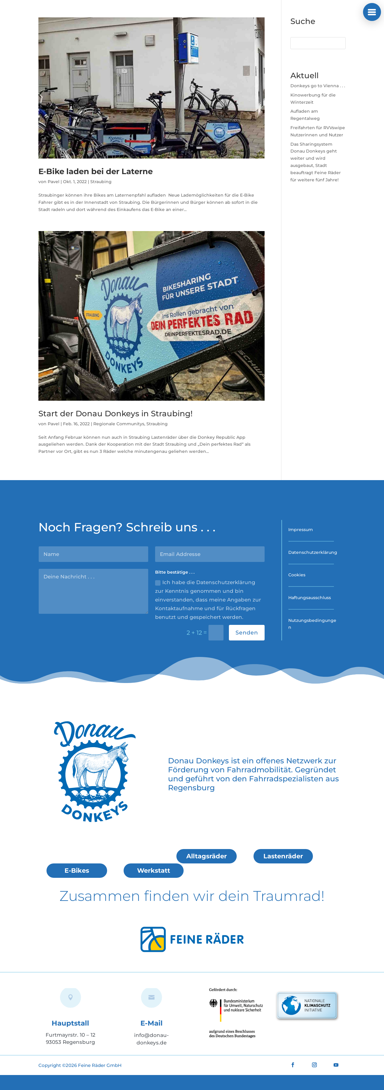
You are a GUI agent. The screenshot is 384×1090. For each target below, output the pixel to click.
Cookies (296, 575)
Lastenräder (283, 856)
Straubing (101, 181)
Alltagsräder (206, 856)
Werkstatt (153, 870)
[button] (372, 12)
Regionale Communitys (118, 423)
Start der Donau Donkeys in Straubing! (115, 413)
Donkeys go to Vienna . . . (317, 85)
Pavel (53, 181)
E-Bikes (76, 870)
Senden (247, 632)
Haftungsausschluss (309, 597)
